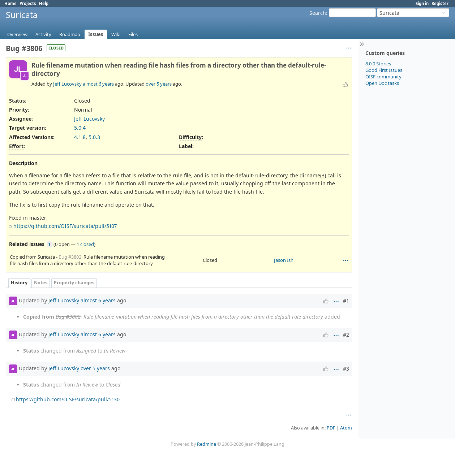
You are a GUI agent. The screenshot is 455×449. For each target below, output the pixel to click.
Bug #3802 (70, 257)
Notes (40, 283)
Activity (43, 34)
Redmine (206, 444)
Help (43, 3)
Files (133, 34)
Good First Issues (383, 70)
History (19, 283)
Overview (17, 34)
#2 (346, 334)
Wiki (115, 34)
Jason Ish (283, 260)
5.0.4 (80, 127)
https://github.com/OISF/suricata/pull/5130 (68, 399)
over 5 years (159, 84)
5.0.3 (94, 137)
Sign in (422, 3)
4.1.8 (80, 137)
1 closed (85, 244)
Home (10, 3)
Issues (95, 34)
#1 (346, 300)
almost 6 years (98, 84)
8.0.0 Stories (378, 63)
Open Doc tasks (382, 83)
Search (317, 12)
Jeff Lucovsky (67, 84)
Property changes (74, 283)
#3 (346, 368)
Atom (346, 428)
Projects (28, 3)
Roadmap (69, 34)
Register (440, 3)
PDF (331, 428)
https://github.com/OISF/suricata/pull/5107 (65, 226)
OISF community (383, 76)
